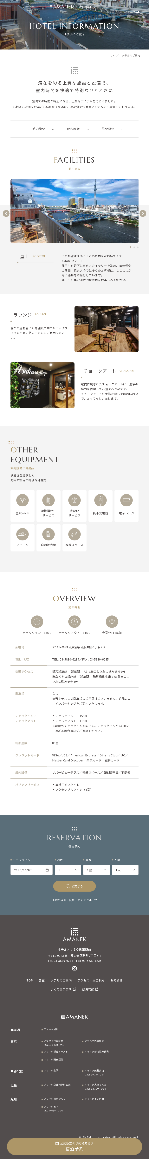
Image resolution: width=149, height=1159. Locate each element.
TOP (29, 980)
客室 (42, 980)
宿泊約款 (90, 989)
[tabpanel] (74, 211)
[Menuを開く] (142, 6)
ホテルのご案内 (61, 980)
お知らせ (116, 980)
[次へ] (142, 213)
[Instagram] (74, 968)
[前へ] (6, 213)
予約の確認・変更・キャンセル (72, 900)
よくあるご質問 (63, 989)
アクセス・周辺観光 (91, 980)
